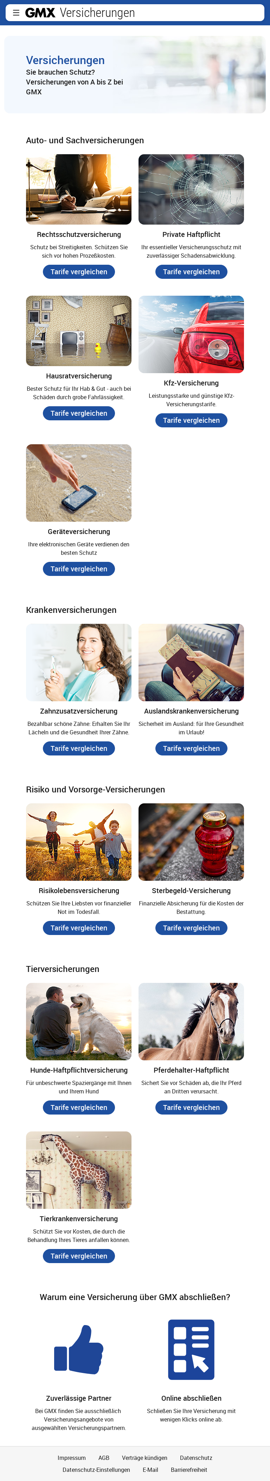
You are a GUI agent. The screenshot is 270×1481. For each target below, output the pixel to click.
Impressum (72, 1458)
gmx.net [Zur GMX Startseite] (40, 13)
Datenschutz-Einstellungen (96, 1470)
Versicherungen (97, 13)
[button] (16, 12)
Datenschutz (196, 1458)
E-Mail (150, 1470)
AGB (103, 1458)
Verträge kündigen (144, 1458)
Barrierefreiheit (189, 1470)
